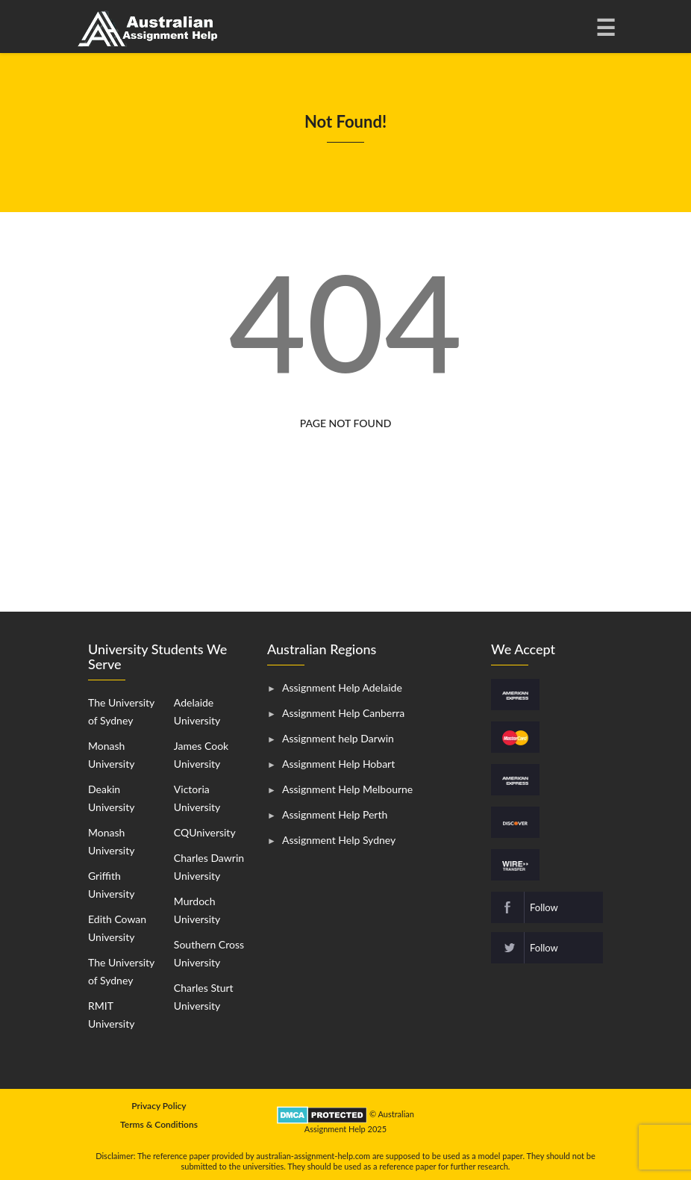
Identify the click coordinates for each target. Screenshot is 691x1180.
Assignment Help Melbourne (347, 789)
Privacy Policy (158, 1105)
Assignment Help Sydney (338, 839)
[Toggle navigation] (604, 26)
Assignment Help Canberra (343, 713)
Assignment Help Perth (334, 814)
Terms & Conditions (159, 1124)
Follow (544, 907)
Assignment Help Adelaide (342, 687)
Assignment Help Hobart (338, 763)
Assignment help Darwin (338, 738)
